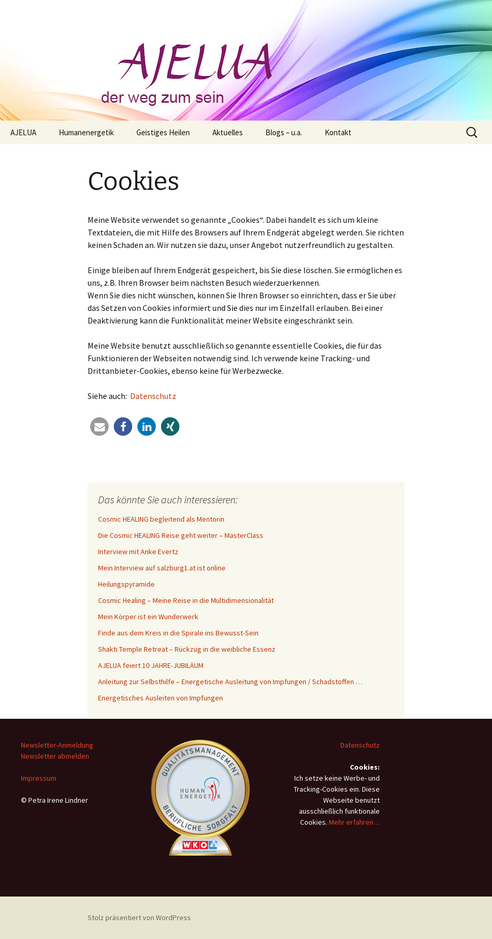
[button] (99, 426)
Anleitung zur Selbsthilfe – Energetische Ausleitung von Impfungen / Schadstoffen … (230, 681)
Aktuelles (227, 132)
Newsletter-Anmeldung (57, 745)
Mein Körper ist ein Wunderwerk (148, 616)
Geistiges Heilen (163, 132)
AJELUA (23, 132)
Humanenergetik (86, 132)
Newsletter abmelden (55, 756)
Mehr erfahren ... (354, 822)
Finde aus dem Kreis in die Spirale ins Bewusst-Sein (178, 633)
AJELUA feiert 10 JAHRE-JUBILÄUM (151, 665)
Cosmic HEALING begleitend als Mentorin (161, 519)
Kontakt (338, 132)
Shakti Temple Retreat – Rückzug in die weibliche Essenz (186, 649)
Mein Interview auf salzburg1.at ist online (162, 568)
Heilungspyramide (126, 584)
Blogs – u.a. (283, 132)
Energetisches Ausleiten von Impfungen (160, 698)
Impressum (38, 778)
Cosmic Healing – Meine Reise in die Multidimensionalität (186, 600)
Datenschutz (153, 396)
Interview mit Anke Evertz (138, 551)
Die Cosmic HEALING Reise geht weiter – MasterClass (180, 535)
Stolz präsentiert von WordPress (139, 917)
